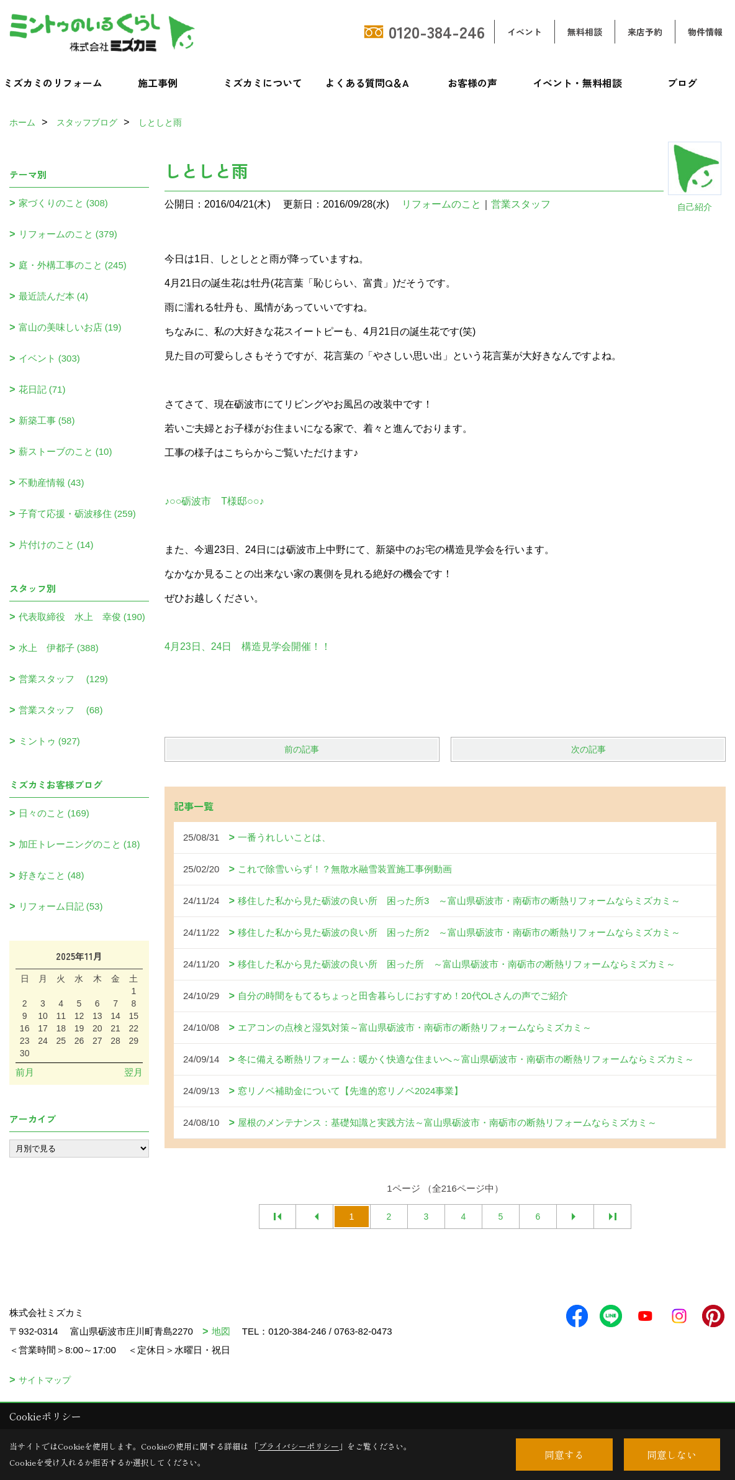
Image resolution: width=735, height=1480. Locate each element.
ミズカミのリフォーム (52, 82)
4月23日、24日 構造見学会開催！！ (248, 646)
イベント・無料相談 (577, 82)
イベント (524, 31)
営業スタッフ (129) (63, 679)
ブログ (682, 82)
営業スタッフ (526, 204)
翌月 (133, 1072)
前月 (25, 1072)
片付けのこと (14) (56, 544)
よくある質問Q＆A (367, 82)
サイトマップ (45, 1380)
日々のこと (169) (54, 813)
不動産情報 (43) (51, 482)
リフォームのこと (441, 204)
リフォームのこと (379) (68, 234)
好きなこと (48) (51, 875)
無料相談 (584, 31)
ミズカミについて (262, 82)
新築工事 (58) (47, 420)
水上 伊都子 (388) (59, 647)
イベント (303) (49, 358)
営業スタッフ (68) (61, 710)
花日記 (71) (42, 389)
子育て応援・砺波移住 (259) (77, 513)
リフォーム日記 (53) (61, 906)
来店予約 (645, 31)
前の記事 (301, 749)
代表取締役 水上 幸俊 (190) (82, 616)
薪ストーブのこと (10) (65, 451)
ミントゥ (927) (49, 741)
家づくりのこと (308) (63, 203)
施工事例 (158, 82)
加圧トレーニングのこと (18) (79, 844)
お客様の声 (472, 82)
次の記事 (588, 749)
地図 (221, 1331)
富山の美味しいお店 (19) (70, 327)
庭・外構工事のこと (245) (73, 265)
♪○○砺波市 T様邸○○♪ (214, 501)
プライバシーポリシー (298, 1446)
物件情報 (705, 31)
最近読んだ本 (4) (54, 296)
